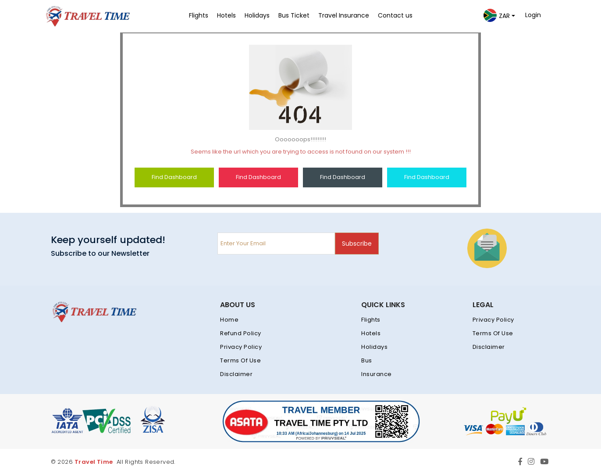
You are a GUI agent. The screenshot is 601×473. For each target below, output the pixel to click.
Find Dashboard (174, 177)
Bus (366, 360)
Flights (371, 319)
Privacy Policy (241, 347)
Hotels (371, 333)
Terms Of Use (240, 360)
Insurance (376, 374)
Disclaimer (236, 374)
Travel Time (94, 462)
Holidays (374, 347)
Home (229, 319)
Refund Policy (240, 333)
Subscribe (357, 243)
